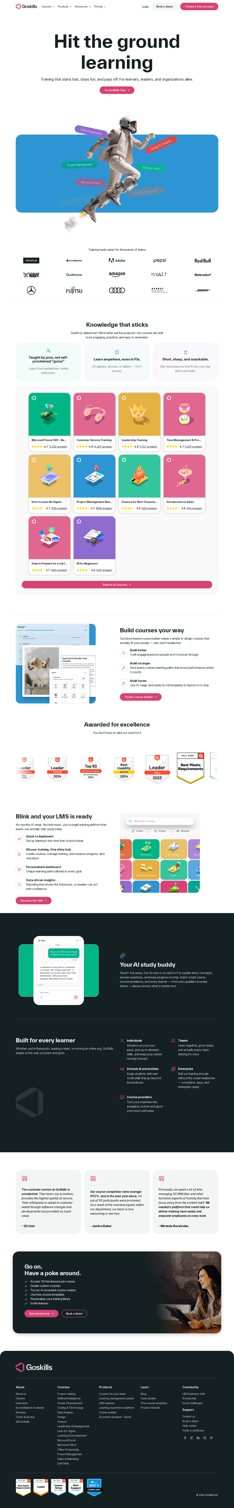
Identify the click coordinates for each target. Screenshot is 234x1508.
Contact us (188, 1416)
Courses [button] (48, 6)
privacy (30, 1416)
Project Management (69, 1454)
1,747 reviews (148, 446)
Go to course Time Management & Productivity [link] (184, 417)
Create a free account (199, 6)
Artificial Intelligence (69, 1398)
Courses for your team (112, 1393)
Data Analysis (65, 1412)
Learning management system (116, 1398)
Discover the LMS (33, 900)
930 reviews (59, 508)
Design (61, 1416)
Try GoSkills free (117, 90)
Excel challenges (192, 1403)
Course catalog (66, 1393)
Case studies (148, 1398)
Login (145, 6)
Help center (189, 1425)
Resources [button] (83, 6)
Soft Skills (63, 1463)
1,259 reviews (193, 446)
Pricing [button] (100, 6)
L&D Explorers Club (193, 1393)
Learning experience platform (116, 1407)
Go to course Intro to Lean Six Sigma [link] (49, 479)
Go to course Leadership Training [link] (139, 417)
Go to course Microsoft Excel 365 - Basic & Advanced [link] (49, 417)
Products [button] (65, 6)
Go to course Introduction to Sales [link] (184, 479)
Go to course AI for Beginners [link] (94, 540)
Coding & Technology (70, 1407)
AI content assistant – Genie (115, 1416)
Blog (143, 1393)
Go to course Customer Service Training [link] (94, 417)
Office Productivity (68, 1449)
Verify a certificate (193, 1430)
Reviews (21, 1412)
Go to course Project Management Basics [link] (94, 479)
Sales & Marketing (68, 1458)
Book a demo (164, 6)
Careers (20, 1398)
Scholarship (189, 1398)
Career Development (69, 1403)
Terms (19, 1416)
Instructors (22, 1403)
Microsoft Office (66, 1444)
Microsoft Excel (66, 1440)
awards (39, 1407)
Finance (62, 1421)
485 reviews (59, 570)
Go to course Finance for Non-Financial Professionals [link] (139, 479)
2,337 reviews (103, 446)
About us (21, 1393)
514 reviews (194, 508)
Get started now (41, 1313)
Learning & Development (71, 1435)
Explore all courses (117, 584)
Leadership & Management (73, 1426)
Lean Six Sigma (66, 1431)
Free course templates (154, 1403)
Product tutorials (150, 1407)
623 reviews (149, 508)
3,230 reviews (58, 446)
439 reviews (104, 570)
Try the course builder (141, 696)
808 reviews (104, 508)
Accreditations (24, 1407)
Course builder (108, 1412)
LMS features (107, 1403)
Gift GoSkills (23, 1421)
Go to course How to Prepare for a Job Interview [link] (49, 540)
